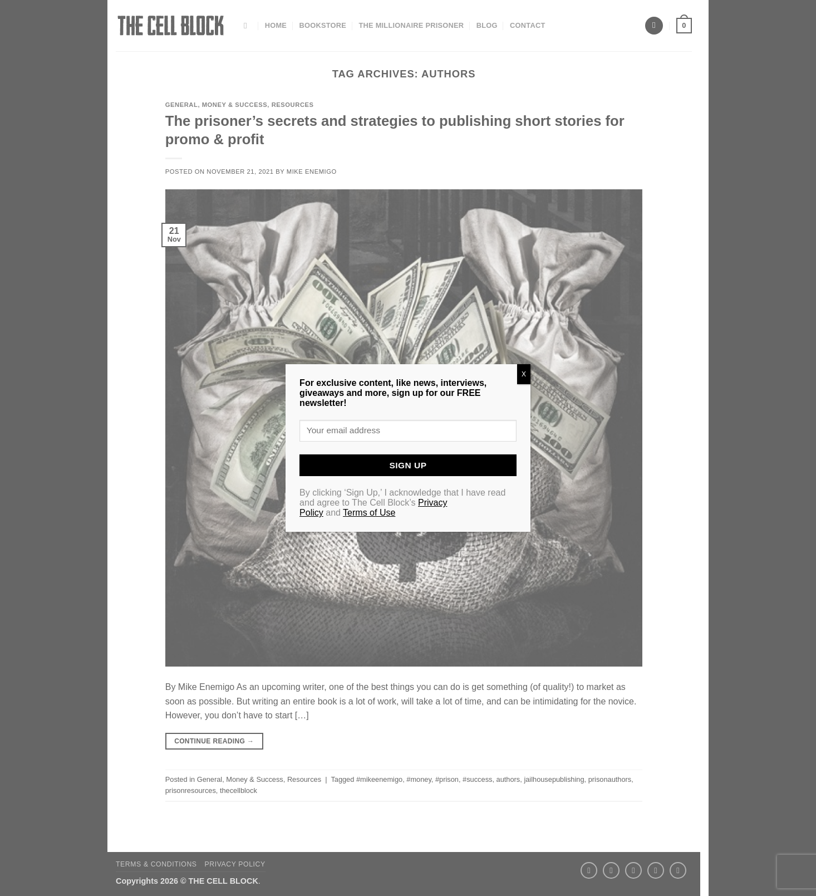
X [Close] (524, 374)
